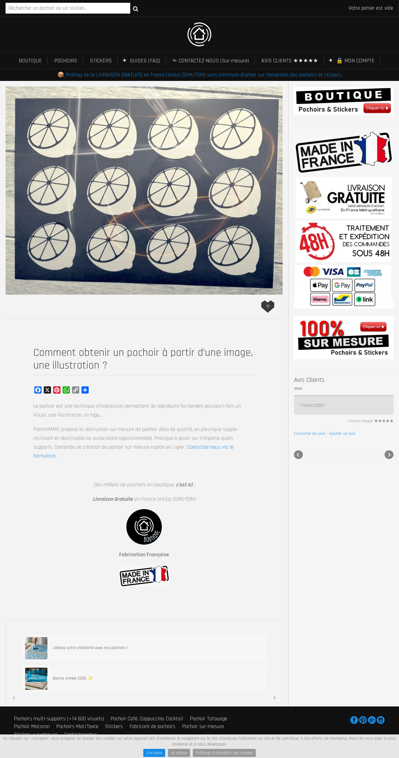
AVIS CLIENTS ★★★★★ (289, 60)
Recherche (135, 9)
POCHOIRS (65, 60)
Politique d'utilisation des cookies (224, 753)
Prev (298, 454)
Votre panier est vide (371, 8)
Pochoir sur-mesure (203, 726)
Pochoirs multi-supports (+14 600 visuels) (59, 718)
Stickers (114, 726)
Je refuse (179, 753)
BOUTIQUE (30, 60)
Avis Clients (309, 380)
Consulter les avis (309, 434)
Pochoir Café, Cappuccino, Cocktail (147, 718)
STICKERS (101, 60)
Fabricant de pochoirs (152, 726)
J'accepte (154, 753)
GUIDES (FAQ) (145, 60)
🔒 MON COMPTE (355, 60)
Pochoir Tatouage (208, 718)
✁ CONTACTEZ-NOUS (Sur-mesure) (211, 60)
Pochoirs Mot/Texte (77, 726)
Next (389, 454)
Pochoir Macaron (32, 726)
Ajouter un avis (342, 434)
